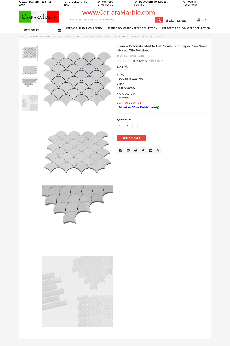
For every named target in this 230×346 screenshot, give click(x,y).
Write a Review (156, 60)
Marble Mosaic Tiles (75, 36)
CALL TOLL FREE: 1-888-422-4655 (36, 3)
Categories (31, 30)
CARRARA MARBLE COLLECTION (84, 28)
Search (158, 19)
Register (181, 20)
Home (21, 36)
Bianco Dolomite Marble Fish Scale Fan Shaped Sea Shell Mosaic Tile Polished (125, 36)
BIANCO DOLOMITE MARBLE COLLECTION (132, 28)
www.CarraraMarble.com (118, 12)
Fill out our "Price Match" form (137, 107)
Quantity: (124, 119)
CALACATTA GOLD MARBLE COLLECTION (186, 28)
